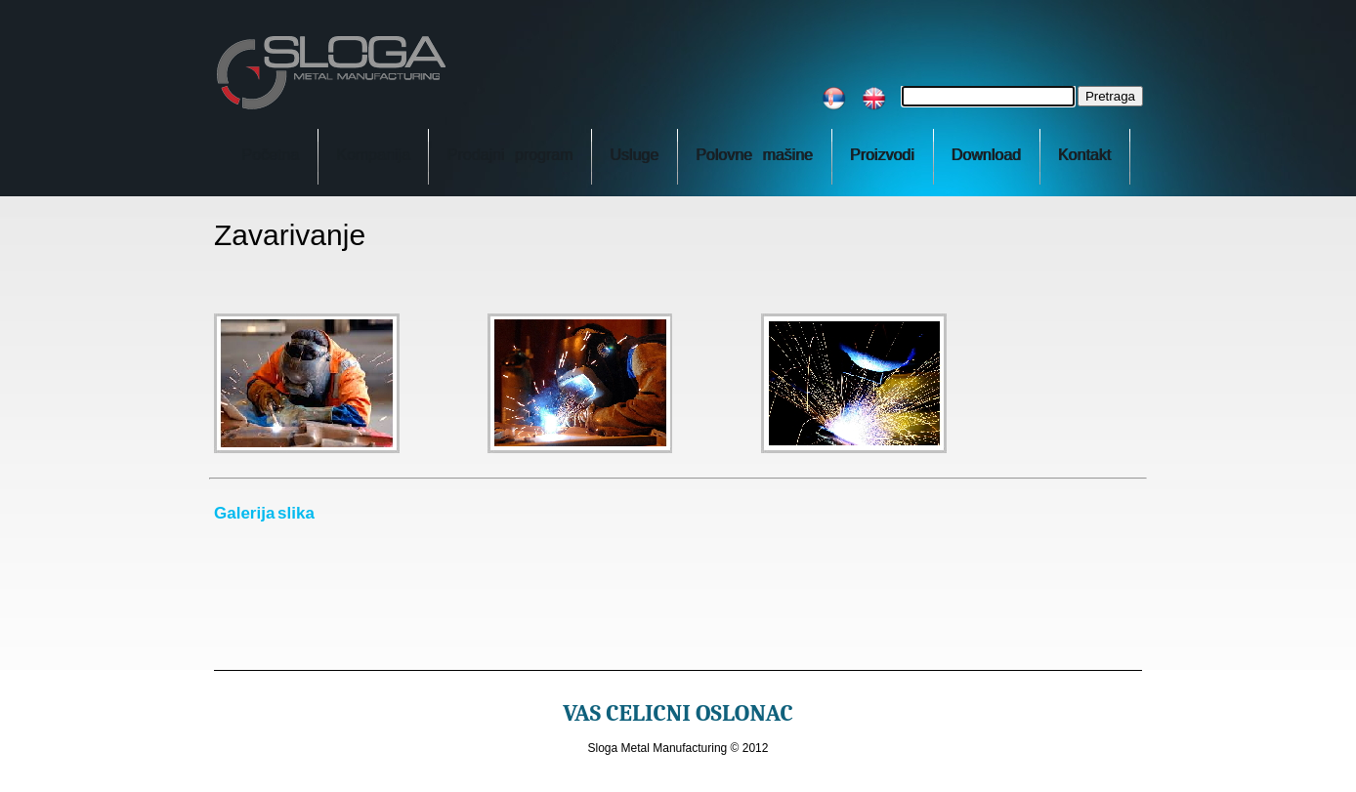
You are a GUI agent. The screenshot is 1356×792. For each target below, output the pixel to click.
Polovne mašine (754, 154)
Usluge (634, 154)
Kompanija (373, 154)
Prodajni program (509, 154)
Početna (270, 154)
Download (986, 154)
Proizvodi (882, 154)
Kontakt (1084, 154)
